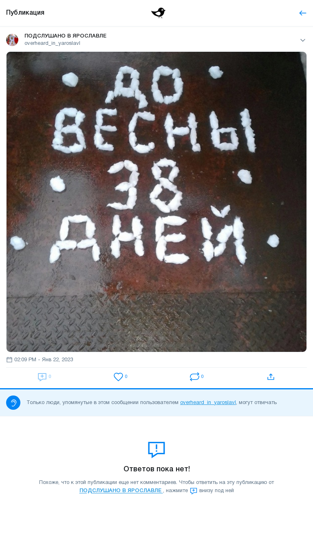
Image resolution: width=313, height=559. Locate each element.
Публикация (25, 13)
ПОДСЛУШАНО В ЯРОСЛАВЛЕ (121, 491)
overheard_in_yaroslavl (208, 402)
